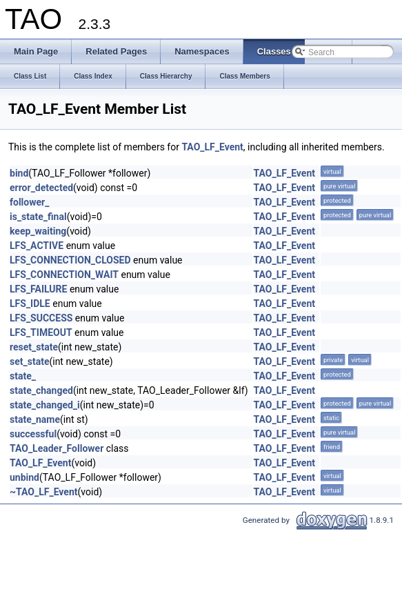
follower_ (29, 202)
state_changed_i (45, 404)
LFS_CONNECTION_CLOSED (70, 260)
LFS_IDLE (30, 303)
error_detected (41, 187)
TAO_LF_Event (212, 146)
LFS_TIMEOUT (41, 332)
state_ (23, 375)
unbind (24, 477)
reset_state (34, 346)
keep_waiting (38, 231)
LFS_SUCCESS (41, 318)
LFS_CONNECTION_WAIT (64, 274)
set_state (29, 361)
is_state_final (38, 216)
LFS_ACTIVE (36, 245)
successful (33, 433)
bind (19, 173)
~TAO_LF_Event (44, 491)
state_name (35, 419)
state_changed (41, 390)
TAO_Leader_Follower (56, 448)
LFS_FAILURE (38, 289)
